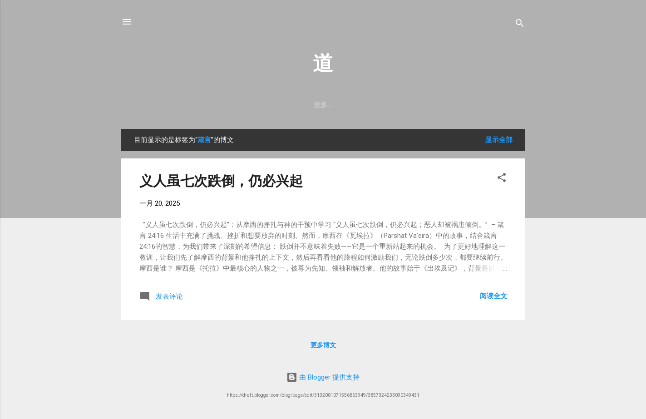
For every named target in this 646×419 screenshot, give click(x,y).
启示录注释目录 (466, 105)
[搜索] (519, 25)
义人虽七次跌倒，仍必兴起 (221, 183)
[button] (501, 181)
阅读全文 (493, 298)
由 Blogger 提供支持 (323, 377)
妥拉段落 (170, 105)
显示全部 (499, 142)
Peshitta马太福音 (287, 105)
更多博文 (323, 346)
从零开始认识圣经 (362, 105)
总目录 (415, 105)
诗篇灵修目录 (220, 105)
